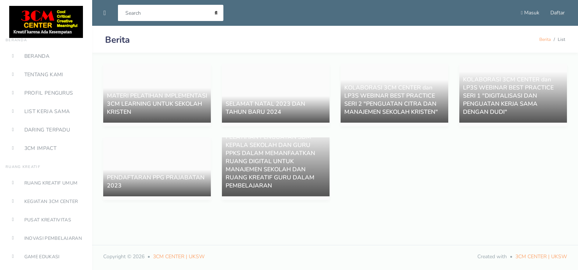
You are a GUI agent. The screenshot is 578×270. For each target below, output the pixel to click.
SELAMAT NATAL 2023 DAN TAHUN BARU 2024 (265, 108)
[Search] (164, 12)
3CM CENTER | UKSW (179, 256)
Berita (545, 39)
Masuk (530, 12)
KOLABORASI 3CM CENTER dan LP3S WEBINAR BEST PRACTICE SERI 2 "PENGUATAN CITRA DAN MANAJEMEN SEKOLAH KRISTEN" (391, 100)
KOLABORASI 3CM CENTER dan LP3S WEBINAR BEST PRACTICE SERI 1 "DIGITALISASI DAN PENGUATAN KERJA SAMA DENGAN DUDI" (508, 96)
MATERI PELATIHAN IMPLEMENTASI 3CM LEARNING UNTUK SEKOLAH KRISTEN (157, 104)
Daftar (557, 12)
